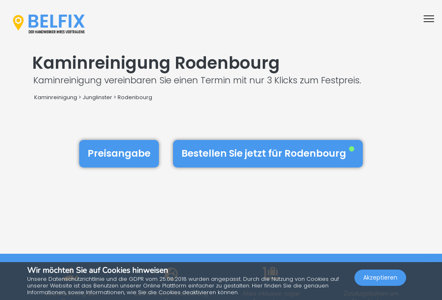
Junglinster (97, 97)
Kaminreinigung (55, 97)
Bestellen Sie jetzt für (267, 153)
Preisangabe (119, 153)
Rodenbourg (135, 97)
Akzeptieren (380, 277)
